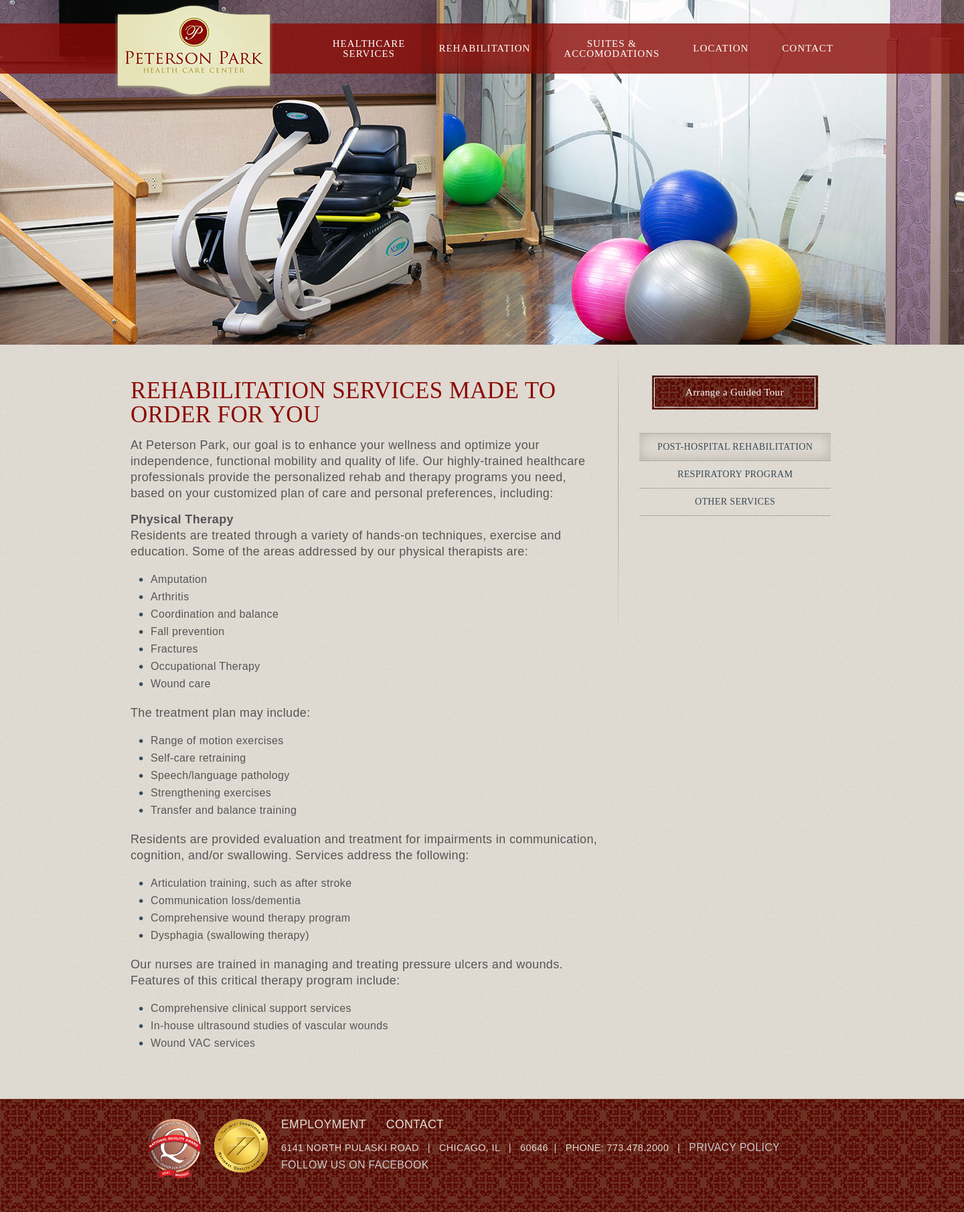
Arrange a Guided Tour (735, 392)
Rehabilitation (484, 48)
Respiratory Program (735, 474)
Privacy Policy (734, 1147)
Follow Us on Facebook (355, 1165)
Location (720, 48)
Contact (807, 48)
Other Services (735, 502)
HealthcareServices (369, 48)
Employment (323, 1124)
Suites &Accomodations (611, 48)
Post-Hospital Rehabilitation (735, 447)
